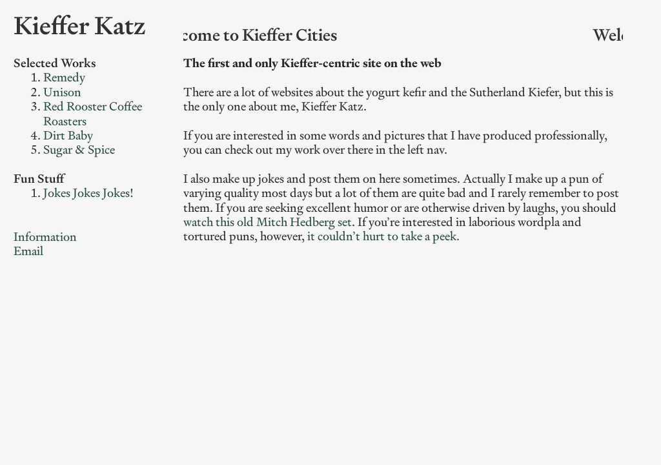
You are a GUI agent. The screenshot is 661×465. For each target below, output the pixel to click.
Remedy (64, 77)
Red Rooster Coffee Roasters (92, 113)
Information (45, 237)
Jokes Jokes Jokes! (88, 193)
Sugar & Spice (79, 149)
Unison (62, 92)
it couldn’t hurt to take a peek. (383, 236)
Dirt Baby (68, 135)
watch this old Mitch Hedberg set (267, 222)
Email (28, 251)
